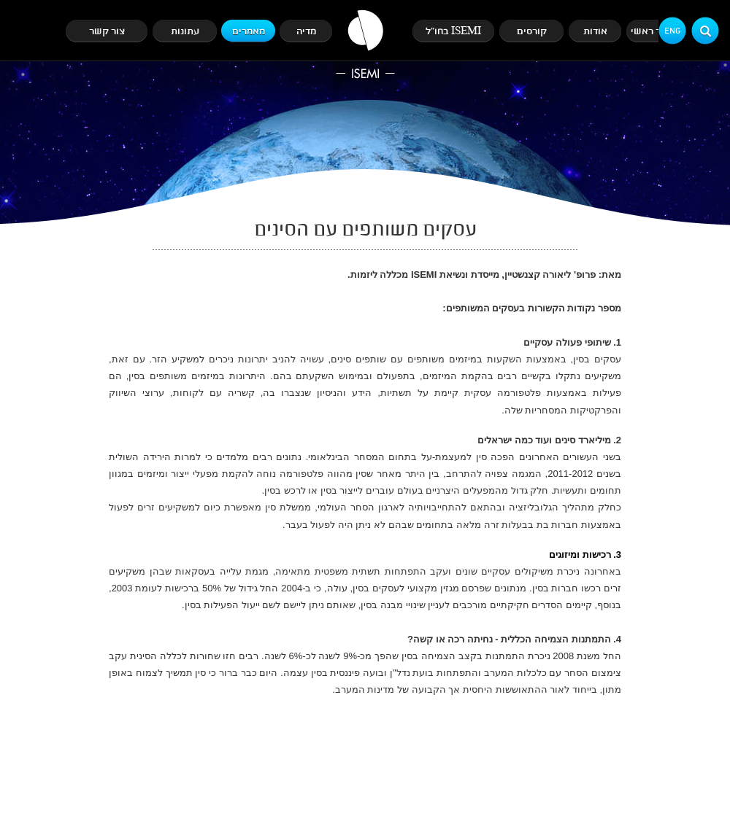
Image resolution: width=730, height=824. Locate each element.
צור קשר (107, 31)
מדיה (306, 31)
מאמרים (248, 31)
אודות (595, 31)
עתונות (185, 31)
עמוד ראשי (653, 31)
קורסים (532, 31)
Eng (672, 31)
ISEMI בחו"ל (453, 31)
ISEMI (365, 44)
